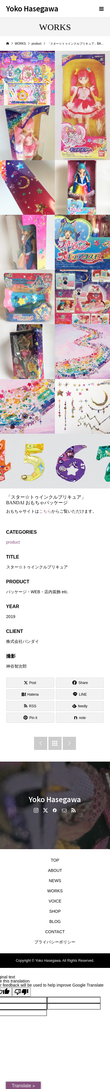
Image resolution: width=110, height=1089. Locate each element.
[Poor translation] (21, 992)
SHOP (55, 911)
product (13, 542)
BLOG (55, 921)
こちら (45, 511)
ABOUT (55, 870)
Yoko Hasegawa (32, 8)
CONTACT (55, 931)
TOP (55, 860)
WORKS (55, 891)
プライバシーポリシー (54, 942)
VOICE (55, 901)
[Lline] (80, 694)
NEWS (55, 880)
